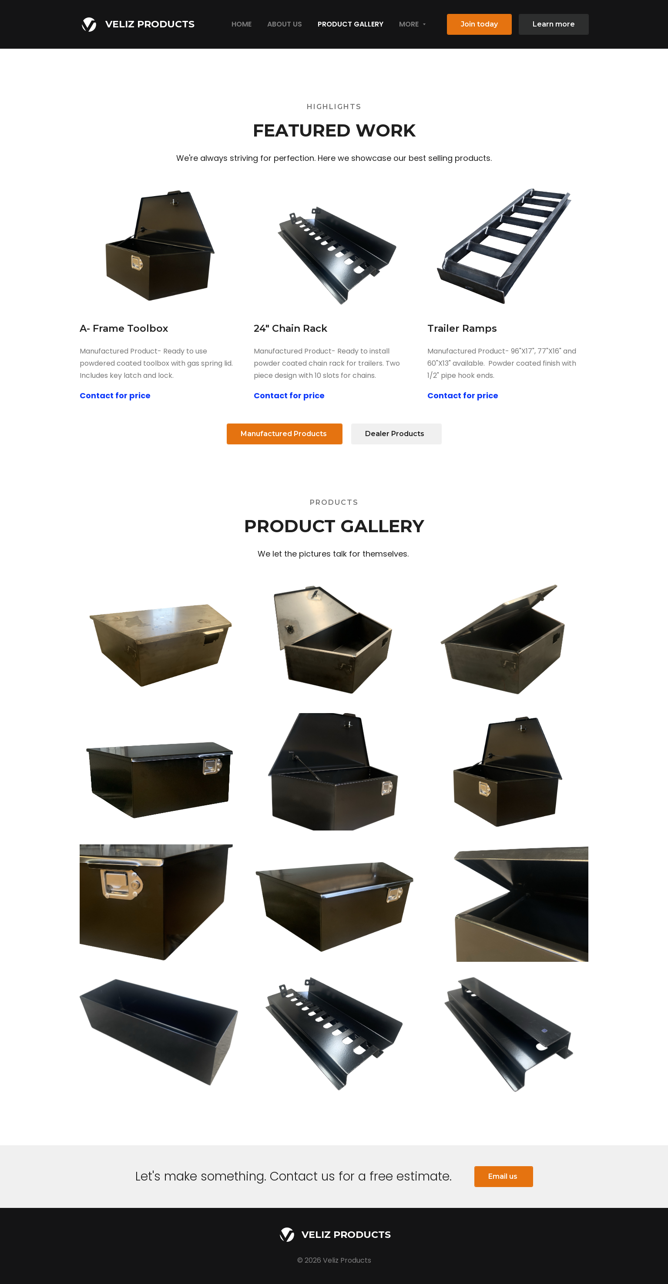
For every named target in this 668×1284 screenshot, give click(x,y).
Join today (479, 24)
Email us (503, 1176)
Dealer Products (396, 434)
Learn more (554, 24)
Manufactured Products (285, 434)
